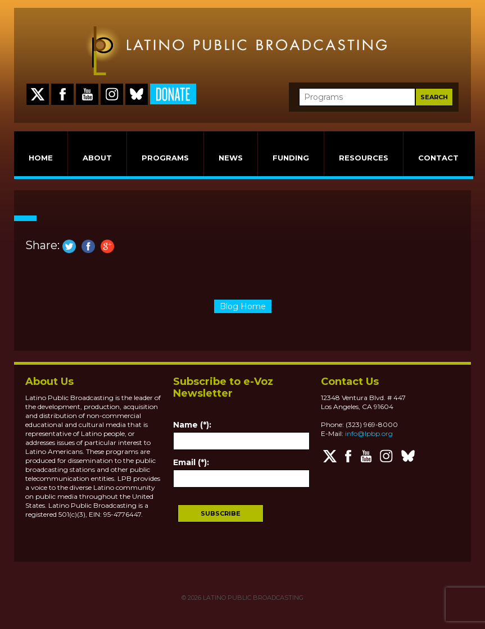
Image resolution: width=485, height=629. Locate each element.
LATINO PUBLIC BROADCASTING (252, 598)
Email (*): (191, 462)
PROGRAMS (165, 157)
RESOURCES (363, 157)
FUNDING (291, 157)
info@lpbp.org (369, 433)
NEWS (231, 157)
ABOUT (97, 157)
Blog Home (243, 306)
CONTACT (438, 157)
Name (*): (192, 425)
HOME (41, 157)
